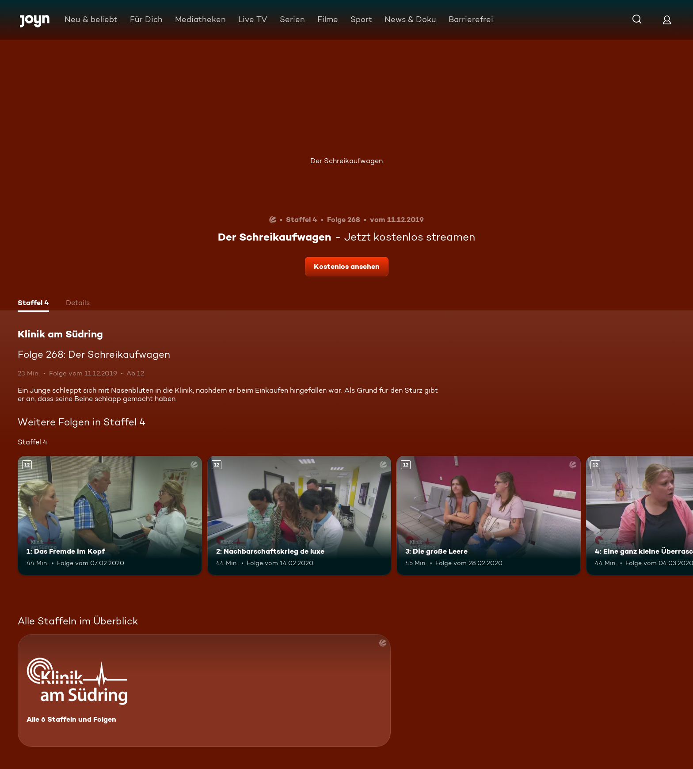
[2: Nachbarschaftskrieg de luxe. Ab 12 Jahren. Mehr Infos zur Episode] (299, 516)
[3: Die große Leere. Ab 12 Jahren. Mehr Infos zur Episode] (488, 516)
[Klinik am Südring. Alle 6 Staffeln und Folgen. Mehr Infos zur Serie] (204, 690)
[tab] (33, 304)
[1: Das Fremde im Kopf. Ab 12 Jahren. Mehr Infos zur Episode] (110, 516)
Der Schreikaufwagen (346, 161)
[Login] (667, 19)
